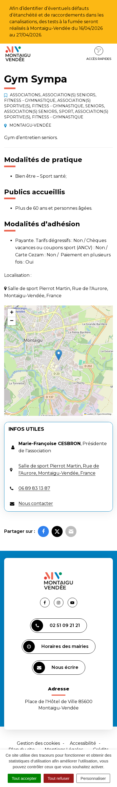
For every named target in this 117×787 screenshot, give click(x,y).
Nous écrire (55, 667)
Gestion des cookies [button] (38, 743)
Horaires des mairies (56, 646)
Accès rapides (98, 53)
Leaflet (88, 414)
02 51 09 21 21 (55, 625)
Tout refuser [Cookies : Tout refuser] (59, 778)
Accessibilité (83, 743)
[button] (58, 355)
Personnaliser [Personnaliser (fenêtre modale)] (93, 778)
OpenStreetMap (104, 414)
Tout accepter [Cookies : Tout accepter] (24, 778)
